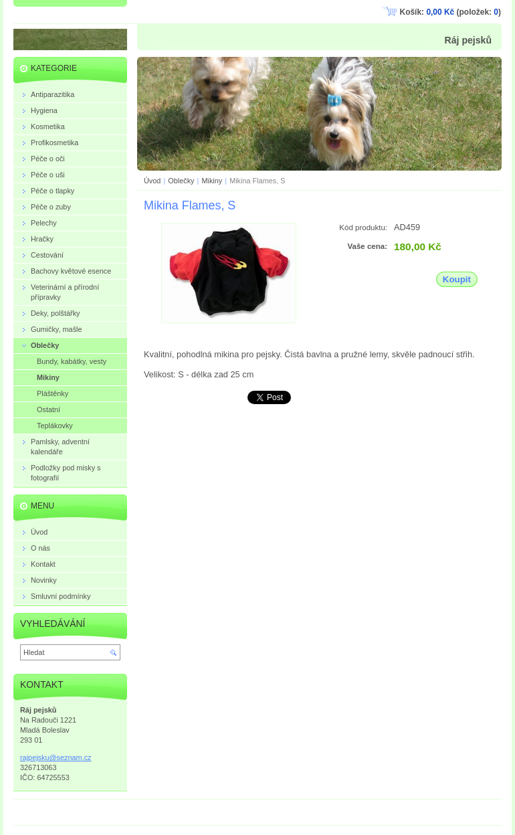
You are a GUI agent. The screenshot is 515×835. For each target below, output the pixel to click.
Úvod (152, 181)
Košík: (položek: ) (450, 12)
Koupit (457, 279)
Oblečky (182, 181)
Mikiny (211, 181)
